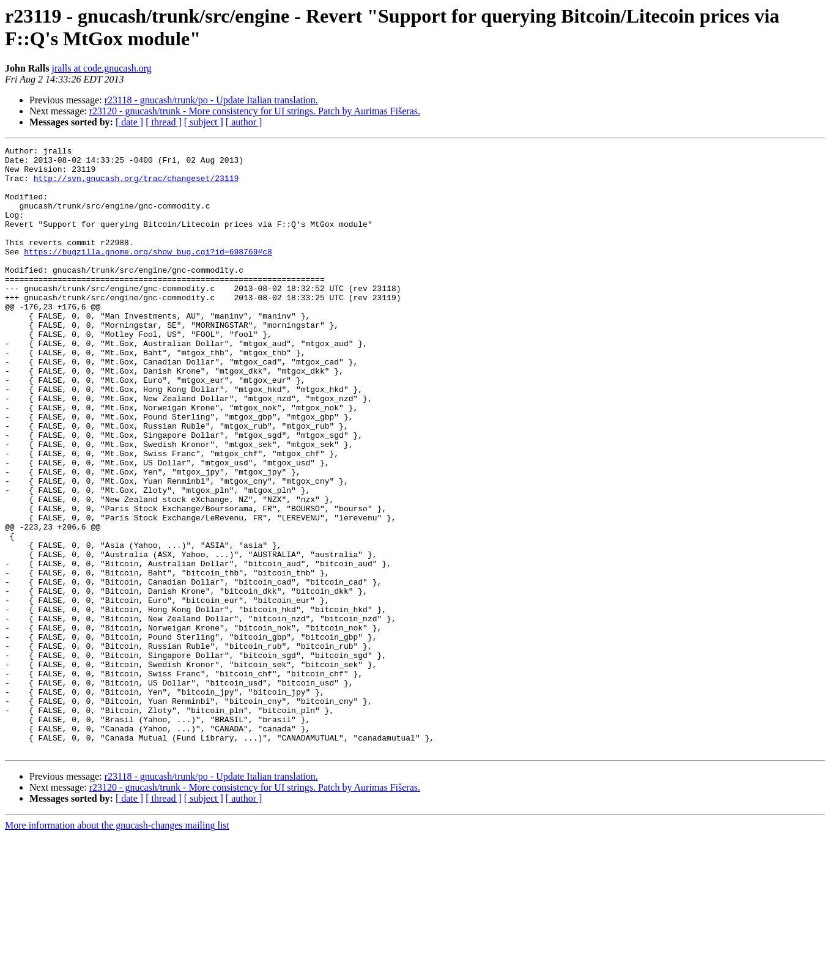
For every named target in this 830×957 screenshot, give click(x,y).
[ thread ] (164, 122)
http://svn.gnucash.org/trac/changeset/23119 (136, 185)
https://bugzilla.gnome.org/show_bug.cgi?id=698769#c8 (148, 273)
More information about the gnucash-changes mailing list (117, 946)
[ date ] (129, 122)
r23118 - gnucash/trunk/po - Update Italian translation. (211, 100)
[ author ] (244, 122)
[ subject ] (203, 122)
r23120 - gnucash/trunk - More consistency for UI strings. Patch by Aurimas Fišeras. (254, 111)
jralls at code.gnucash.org (101, 68)
